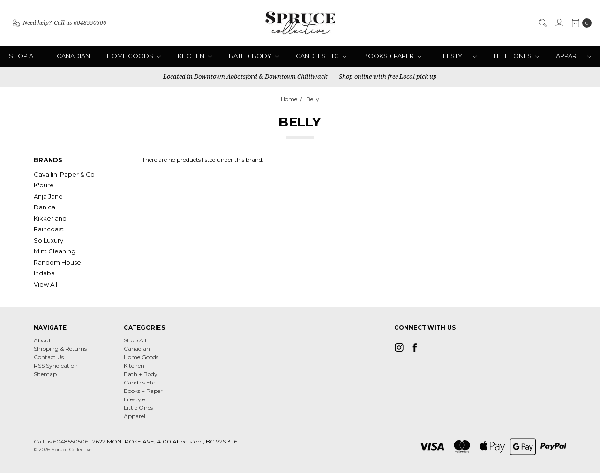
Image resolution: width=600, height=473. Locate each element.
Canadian (73, 55)
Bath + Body (254, 55)
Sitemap (45, 373)
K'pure (44, 185)
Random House (57, 262)
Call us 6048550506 (61, 441)
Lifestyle (457, 55)
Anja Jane (48, 196)
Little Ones (516, 55)
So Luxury (48, 240)
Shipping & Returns (60, 348)
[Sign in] (558, 23)
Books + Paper (392, 55)
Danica (44, 207)
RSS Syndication (56, 365)
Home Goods (134, 55)
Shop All (24, 55)
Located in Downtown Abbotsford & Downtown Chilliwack (245, 76)
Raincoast (49, 229)
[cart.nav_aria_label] (580, 23)
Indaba (44, 273)
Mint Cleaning (54, 251)
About (42, 340)
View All (45, 284)
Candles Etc (321, 55)
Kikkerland (50, 218)
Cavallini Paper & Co (64, 174)
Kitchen (195, 55)
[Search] (542, 23)
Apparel (573, 55)
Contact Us (49, 357)
